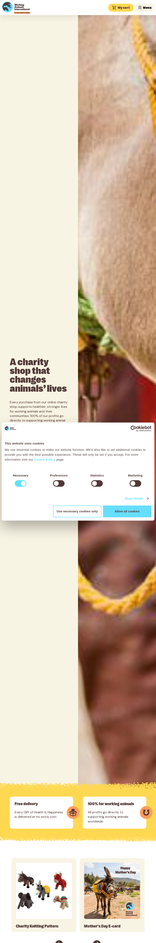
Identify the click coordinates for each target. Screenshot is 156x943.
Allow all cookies (127, 511)
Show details (134, 498)
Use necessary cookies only (77, 511)
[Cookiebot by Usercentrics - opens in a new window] (133, 429)
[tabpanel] (44, 895)
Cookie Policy (44, 459)
